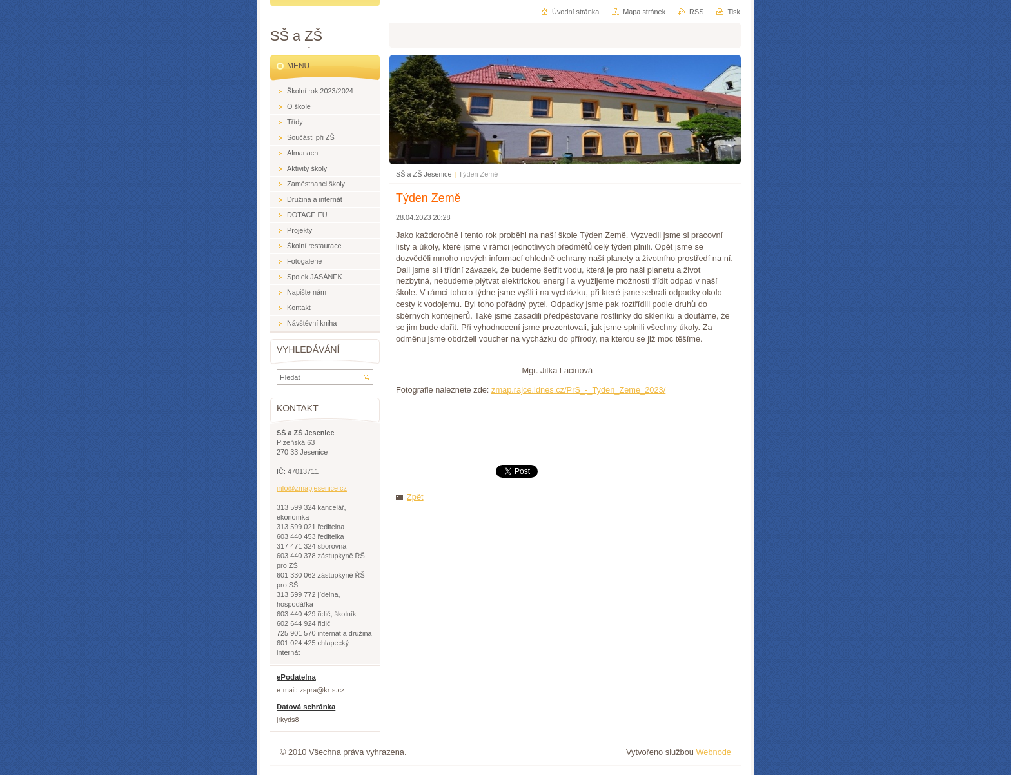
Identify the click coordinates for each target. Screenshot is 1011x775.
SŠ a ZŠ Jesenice (423, 174)
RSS (696, 11)
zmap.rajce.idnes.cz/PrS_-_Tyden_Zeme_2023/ (578, 390)
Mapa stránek (644, 11)
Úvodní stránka (575, 11)
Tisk (733, 11)
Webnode (713, 752)
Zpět (415, 497)
